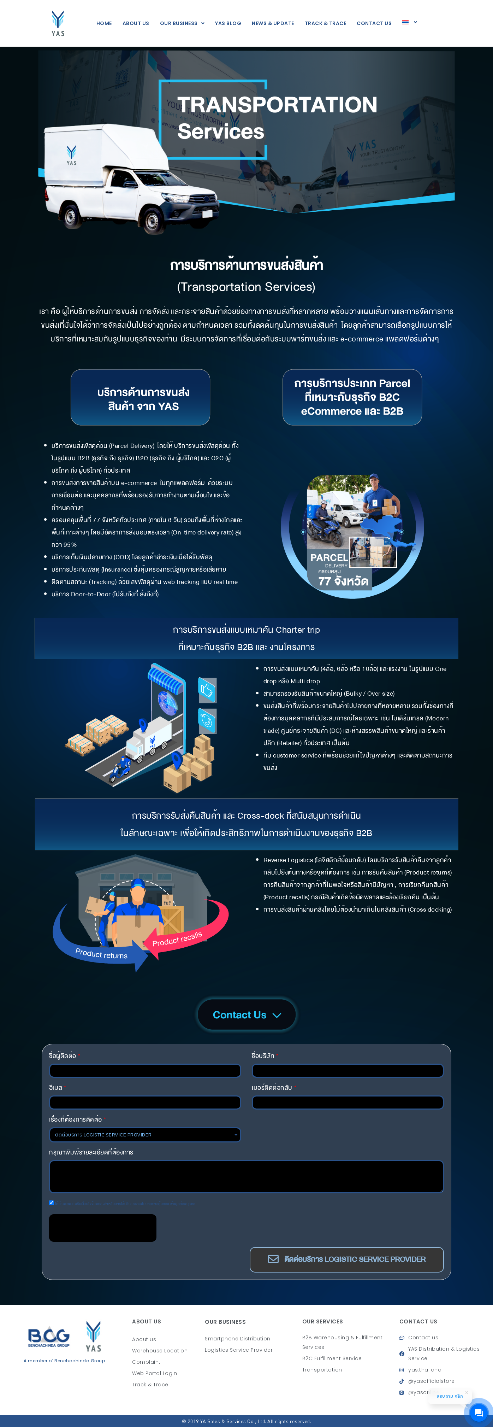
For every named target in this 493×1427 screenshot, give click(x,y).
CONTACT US (374, 23)
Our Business (182, 23)
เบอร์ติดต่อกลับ (272, 1088)
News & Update (273, 23)
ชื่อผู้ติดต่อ (62, 1056)
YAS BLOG (228, 23)
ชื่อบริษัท (263, 1056)
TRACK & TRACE (325, 23)
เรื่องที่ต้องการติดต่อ (75, 1119)
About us (136, 23)
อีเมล (55, 1088)
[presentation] (102, 1228)
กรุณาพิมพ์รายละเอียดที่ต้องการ (91, 1152)
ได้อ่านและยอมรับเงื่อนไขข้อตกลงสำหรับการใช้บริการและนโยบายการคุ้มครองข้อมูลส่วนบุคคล (125, 1204)
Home (104, 23)
